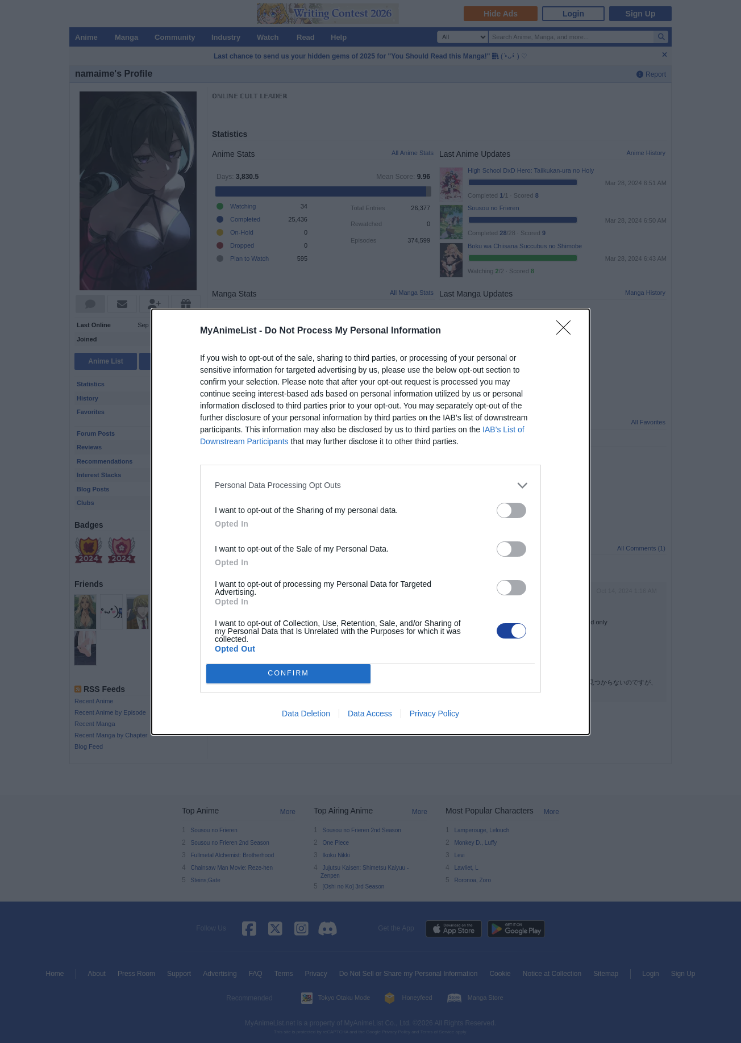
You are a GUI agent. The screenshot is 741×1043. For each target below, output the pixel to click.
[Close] (567, 331)
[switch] (511, 510)
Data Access (370, 713)
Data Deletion (306, 713)
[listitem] (370, 485)
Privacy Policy (434, 713)
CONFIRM (288, 673)
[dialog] (370, 522)
